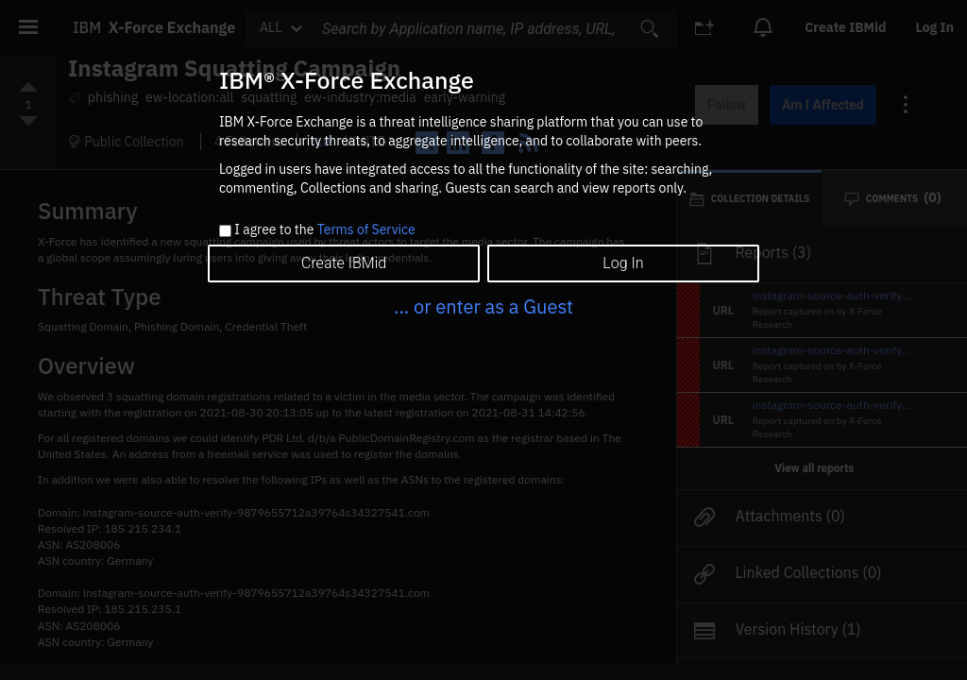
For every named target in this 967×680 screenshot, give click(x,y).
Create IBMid (343, 263)
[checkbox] (225, 231)
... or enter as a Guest (483, 306)
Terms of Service (366, 229)
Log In (622, 263)
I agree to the (324, 230)
